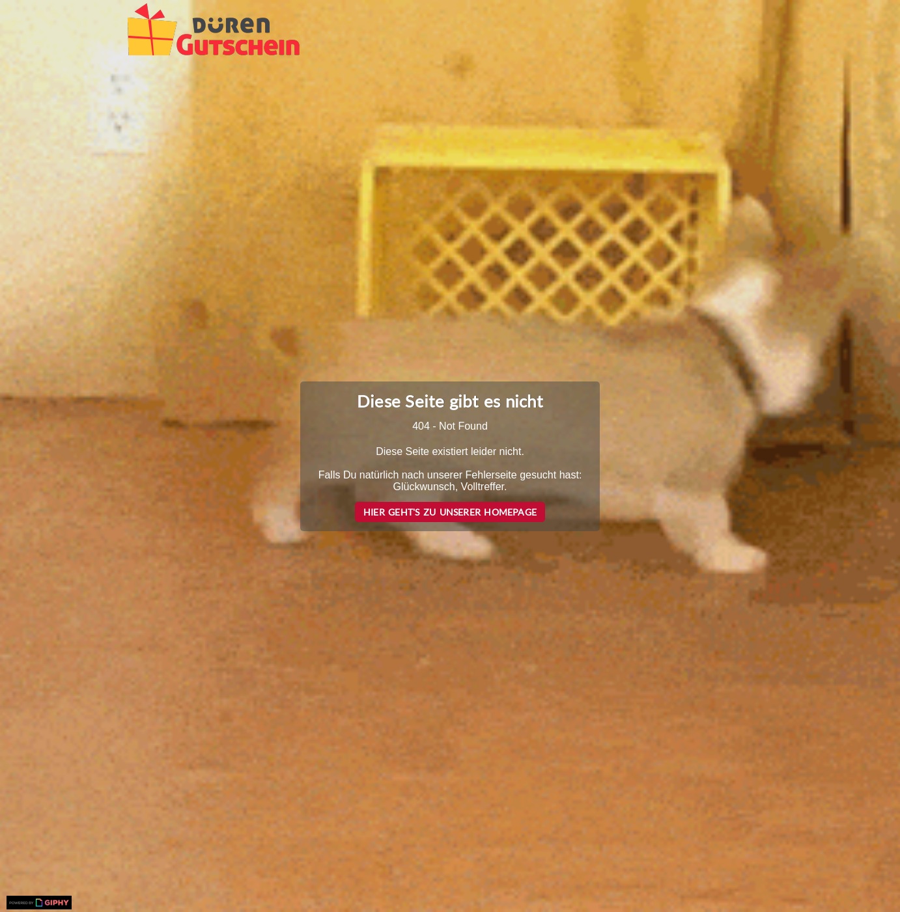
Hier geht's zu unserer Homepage (450, 512)
